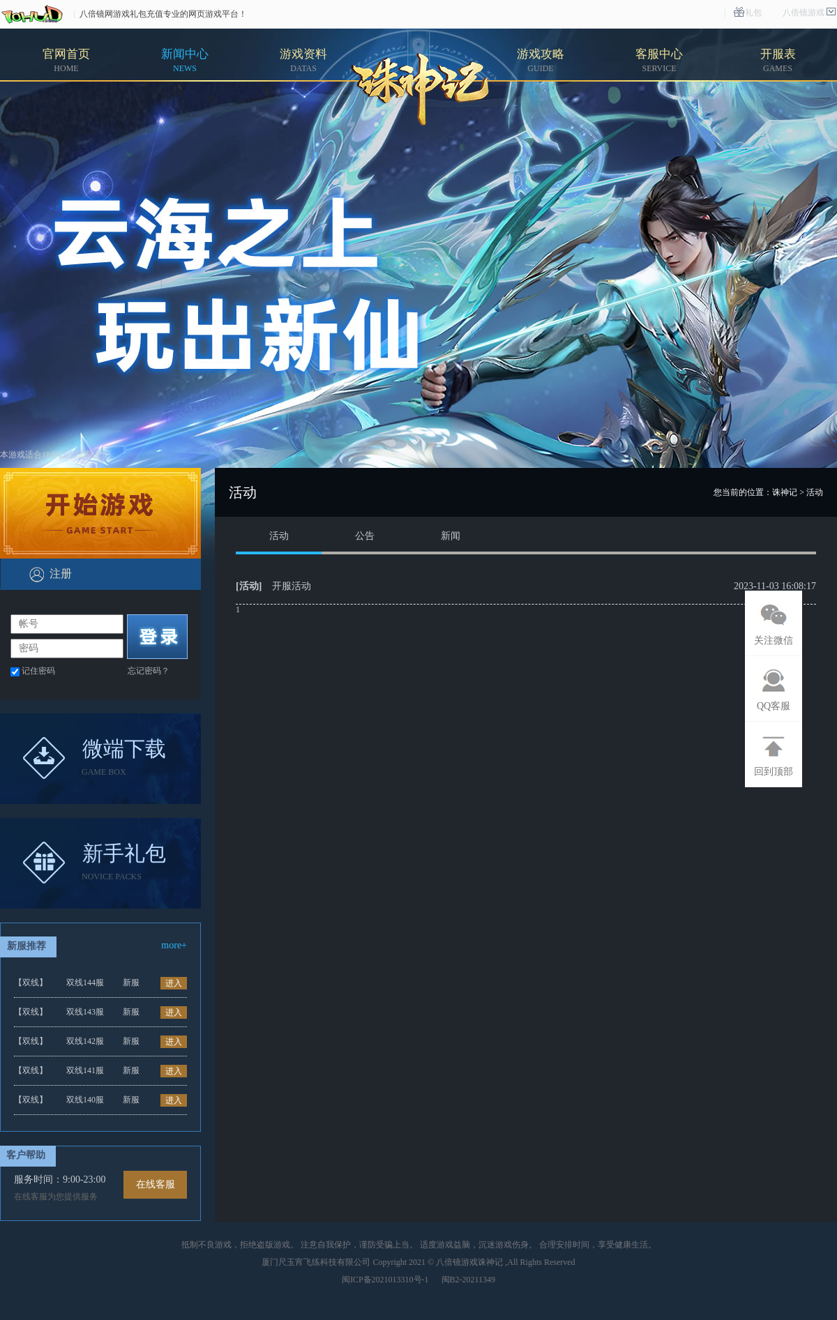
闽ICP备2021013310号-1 (385, 1279)
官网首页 (66, 60)
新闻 (450, 536)
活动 (279, 536)
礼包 (753, 12)
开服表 (778, 60)
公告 (365, 536)
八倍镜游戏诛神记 (469, 1262)
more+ (174, 945)
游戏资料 (303, 60)
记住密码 (38, 671)
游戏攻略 (540, 60)
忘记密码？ (148, 671)
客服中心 (659, 60)
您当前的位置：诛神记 (755, 492)
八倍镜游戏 (803, 12)
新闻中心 (185, 60)
